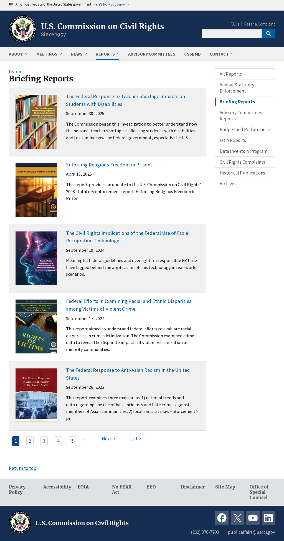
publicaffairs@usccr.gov (251, 532)
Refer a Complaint (259, 24)
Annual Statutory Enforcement (237, 88)
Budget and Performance (245, 129)
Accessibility (56, 487)
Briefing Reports (237, 102)
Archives (228, 184)
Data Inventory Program (243, 151)
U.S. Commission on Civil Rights (102, 26)
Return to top (22, 468)
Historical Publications (242, 173)
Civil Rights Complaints (242, 162)
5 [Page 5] (72, 441)
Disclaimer (193, 487)
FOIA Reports (233, 140)
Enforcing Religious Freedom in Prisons (109, 164)
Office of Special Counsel (259, 492)
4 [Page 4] (58, 441)
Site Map (225, 487)
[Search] (232, 33)
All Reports (231, 74)
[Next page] (109, 438)
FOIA (83, 487)
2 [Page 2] (30, 441)
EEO (151, 487)
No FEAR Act (122, 489)
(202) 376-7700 (205, 532)
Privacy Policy (17, 489)
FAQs (234, 24)
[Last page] (136, 438)
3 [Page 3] (44, 441)
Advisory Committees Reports (241, 115)
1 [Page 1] (16, 441)
